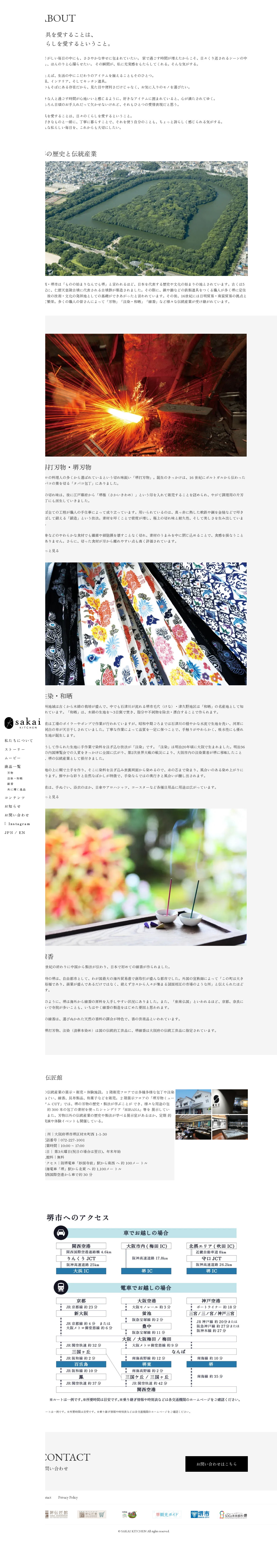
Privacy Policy (91, 1510)
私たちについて (19, 740)
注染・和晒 (15, 778)
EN (22, 832)
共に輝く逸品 (16, 789)
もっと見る (71, 568)
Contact (64, 1510)
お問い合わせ (17, 814)
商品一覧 (13, 766)
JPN (9, 832)
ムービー (13, 757)
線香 (10, 784)
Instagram (19, 823)
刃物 (10, 772)
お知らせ (13, 806)
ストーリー (15, 749)
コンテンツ (15, 797)
